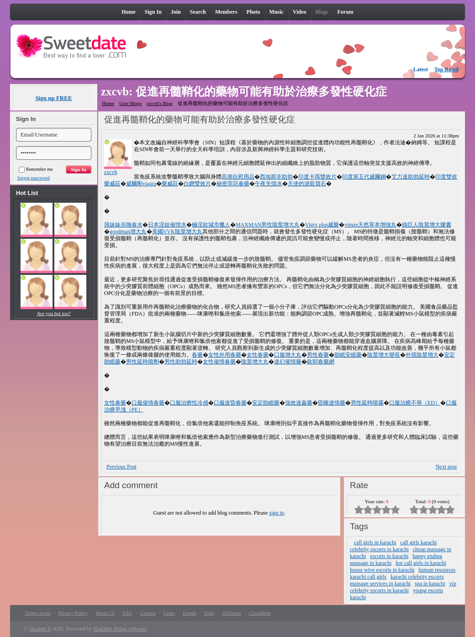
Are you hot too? (53, 313)
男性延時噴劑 (142, 361)
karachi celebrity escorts (417, 577)
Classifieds (259, 613)
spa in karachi (430, 583)
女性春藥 (258, 355)
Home (108, 103)
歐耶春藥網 (320, 361)
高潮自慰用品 (238, 177)
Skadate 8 (40, 629)
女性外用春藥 (224, 355)
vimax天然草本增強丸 (370, 224)
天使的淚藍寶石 (307, 183)
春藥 (197, 355)
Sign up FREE (53, 98)
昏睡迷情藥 (331, 403)
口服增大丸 (287, 355)
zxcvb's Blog (160, 103)
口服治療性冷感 (189, 403)
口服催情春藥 (148, 403)
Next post (446, 466)
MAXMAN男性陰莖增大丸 (268, 224)
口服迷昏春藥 (230, 403)
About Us (105, 613)
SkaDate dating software (120, 629)
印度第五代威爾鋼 (364, 177)
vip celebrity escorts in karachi (403, 587)
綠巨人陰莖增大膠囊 (426, 224)
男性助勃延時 (180, 361)
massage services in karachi (380, 583)
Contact (148, 613)
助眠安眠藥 (348, 355)
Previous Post (121, 466)
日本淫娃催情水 (167, 224)
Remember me (36, 169)
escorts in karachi (389, 556)
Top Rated (446, 69)
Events (189, 613)
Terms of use (38, 613)
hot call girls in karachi (421, 563)
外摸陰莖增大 (422, 355)
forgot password (33, 177)
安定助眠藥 (266, 403)
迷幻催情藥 (287, 361)
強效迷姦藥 (298, 403)
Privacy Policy (73, 613)
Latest (420, 69)
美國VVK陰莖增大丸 (177, 231)
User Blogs (130, 103)
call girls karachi (418, 542)
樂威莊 (170, 183)
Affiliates (231, 613)
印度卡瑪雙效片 (317, 177)
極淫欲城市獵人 (211, 224)
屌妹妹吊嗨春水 (123, 224)
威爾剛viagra (141, 183)
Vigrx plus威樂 (322, 224)
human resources (436, 570)
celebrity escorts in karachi (379, 549)
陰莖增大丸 (255, 361)
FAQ (127, 613)
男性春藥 (318, 355)
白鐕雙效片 (197, 183)
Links (169, 613)
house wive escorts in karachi (382, 570)
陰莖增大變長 (383, 355)
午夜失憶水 (268, 183)
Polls (209, 613)
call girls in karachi (375, 542)
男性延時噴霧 (367, 403)
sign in (276, 513)
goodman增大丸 (128, 231)
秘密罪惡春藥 (232, 183)
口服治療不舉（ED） (414, 403)
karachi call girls (368, 577)
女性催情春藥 (219, 361)
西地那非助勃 (276, 177)
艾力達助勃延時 (410, 177)
